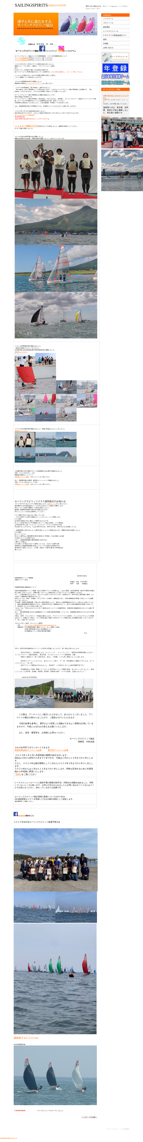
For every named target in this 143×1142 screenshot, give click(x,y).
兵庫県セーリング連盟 (22, 484)
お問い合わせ (108, 48)
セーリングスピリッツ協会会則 (25, 115)
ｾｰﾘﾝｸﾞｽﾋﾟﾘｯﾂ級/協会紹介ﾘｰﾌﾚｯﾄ (114, 35)
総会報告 (106, 27)
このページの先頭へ (89, 1117)
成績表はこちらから (21, 352)
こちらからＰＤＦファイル (34, 83)
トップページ (108, 19)
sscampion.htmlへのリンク (8, 1138)
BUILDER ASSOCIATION (40, 5)
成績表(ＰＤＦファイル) (26, 1037)
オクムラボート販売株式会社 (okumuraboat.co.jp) (40, 625)
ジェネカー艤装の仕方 (26, 126)
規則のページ (51, 504)
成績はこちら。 (106, 116)
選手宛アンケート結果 (58, 750)
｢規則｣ (18, 774)
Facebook (20, 816)
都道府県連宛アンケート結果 (28, 750)
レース (110, 31)
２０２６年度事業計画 (22, 60)
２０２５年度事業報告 (22, 58)
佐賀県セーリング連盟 (22, 477)
